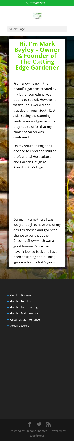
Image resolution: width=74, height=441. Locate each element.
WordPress (37, 435)
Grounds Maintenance (25, 319)
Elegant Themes (36, 431)
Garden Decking (20, 295)
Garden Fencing (20, 301)
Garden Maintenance (24, 313)
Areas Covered (19, 325)
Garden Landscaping (24, 307)
